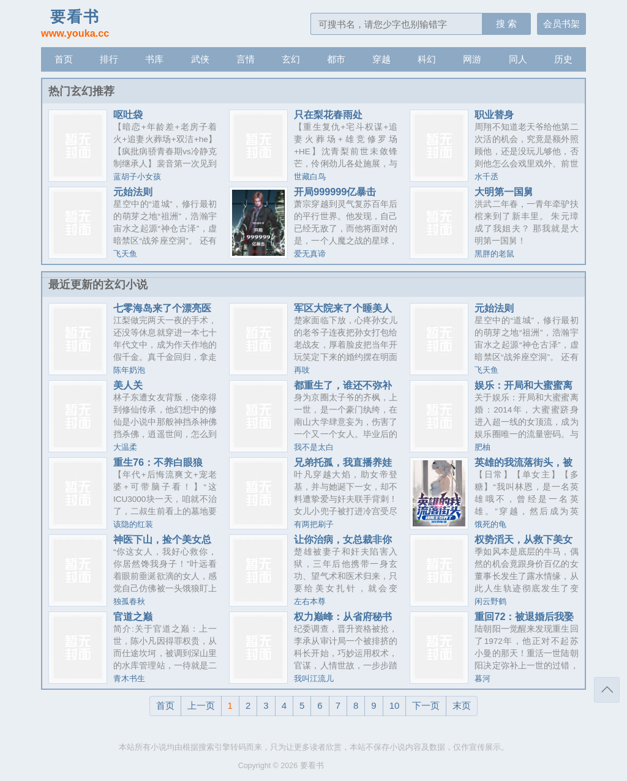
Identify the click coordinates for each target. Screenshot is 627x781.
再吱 (302, 370)
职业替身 (494, 114)
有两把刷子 (314, 524)
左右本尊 (310, 601)
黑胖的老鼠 (494, 254)
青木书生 (129, 678)
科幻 (427, 59)
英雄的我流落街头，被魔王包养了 (524, 467)
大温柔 (125, 447)
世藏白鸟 (310, 177)
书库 (154, 59)
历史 (563, 59)
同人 (518, 59)
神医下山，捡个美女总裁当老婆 (162, 544)
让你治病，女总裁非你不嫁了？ (343, 544)
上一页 (201, 705)
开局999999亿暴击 (335, 191)
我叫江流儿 (314, 678)
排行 (109, 59)
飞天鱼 (125, 254)
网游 (472, 59)
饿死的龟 (490, 524)
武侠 (200, 59)
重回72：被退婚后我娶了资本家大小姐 (524, 621)
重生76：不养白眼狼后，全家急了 (158, 467)
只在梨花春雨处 (328, 114)
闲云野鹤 (490, 601)
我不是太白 (314, 447)
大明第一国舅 (504, 191)
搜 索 (506, 23)
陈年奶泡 (129, 370)
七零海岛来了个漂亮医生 (162, 312)
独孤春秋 (129, 601)
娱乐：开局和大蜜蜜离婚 (524, 389)
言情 (245, 59)
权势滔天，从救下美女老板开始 (524, 544)
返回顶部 (607, 690)
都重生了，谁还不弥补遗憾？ (343, 389)
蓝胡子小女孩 (137, 177)
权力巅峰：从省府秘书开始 (343, 621)
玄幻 (291, 59)
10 (394, 705)
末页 (461, 705)
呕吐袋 (128, 114)
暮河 (482, 678)
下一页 (426, 705)
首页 (63, 59)
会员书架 (561, 23)
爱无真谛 (310, 254)
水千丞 (486, 177)
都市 (336, 59)
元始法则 (132, 191)
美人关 (128, 384)
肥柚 (482, 447)
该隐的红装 (133, 524)
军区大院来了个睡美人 (343, 307)
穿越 (381, 59)
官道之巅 (132, 616)
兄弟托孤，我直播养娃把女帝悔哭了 (343, 467)
